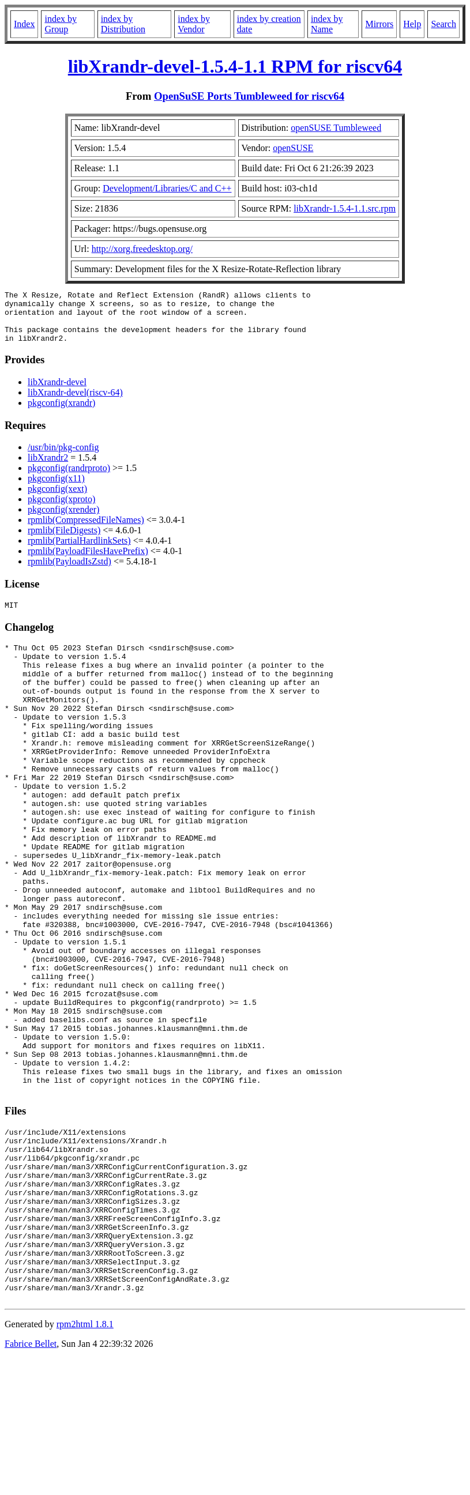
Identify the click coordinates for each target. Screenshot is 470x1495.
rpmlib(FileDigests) (64, 540)
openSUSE (293, 148)
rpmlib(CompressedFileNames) (86, 530)
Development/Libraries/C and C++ (167, 188)
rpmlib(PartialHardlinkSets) (79, 551)
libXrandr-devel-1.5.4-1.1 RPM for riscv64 (235, 66)
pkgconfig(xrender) (63, 520)
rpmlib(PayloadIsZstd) (69, 572)
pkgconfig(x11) (56, 489)
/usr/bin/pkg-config (63, 457)
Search (443, 24)
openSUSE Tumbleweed (336, 128)
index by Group (60, 24)
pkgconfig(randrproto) (69, 478)
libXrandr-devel (57, 392)
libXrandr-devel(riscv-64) (75, 403)
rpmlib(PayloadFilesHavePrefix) (88, 561)
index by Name (327, 24)
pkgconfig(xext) (57, 499)
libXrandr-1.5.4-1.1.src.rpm (345, 208)
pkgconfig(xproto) (61, 509)
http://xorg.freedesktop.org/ (142, 249)
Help (412, 24)
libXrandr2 (48, 468)
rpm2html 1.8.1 (85, 1461)
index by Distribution (123, 24)
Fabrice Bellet (31, 1480)
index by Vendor (194, 24)
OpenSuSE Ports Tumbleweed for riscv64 (249, 96)
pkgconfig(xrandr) (61, 413)
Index (24, 24)
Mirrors (379, 24)
